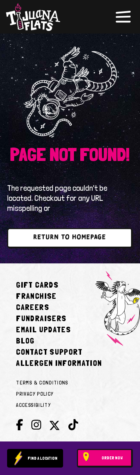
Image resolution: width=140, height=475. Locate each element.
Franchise (36, 296)
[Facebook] (19, 425)
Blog (25, 340)
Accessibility (33, 405)
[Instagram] (36, 425)
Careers (32, 307)
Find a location (42, 458)
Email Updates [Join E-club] (43, 329)
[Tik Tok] (73, 425)
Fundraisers (41, 318)
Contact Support (49, 352)
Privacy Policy (34, 394)
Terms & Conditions (42, 383)
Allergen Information (59, 363)
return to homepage (69, 237)
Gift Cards (37, 284)
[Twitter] (54, 427)
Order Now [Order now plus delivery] (112, 457)
